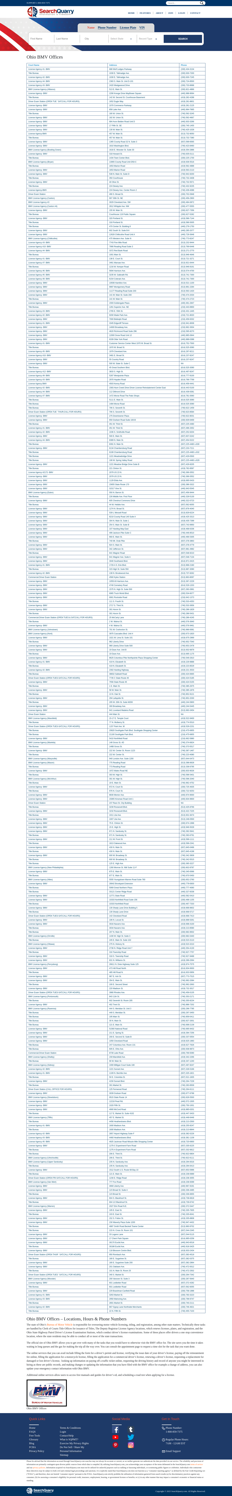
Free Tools (34, 1435)
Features (145, 13)
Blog (31, 1443)
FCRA (32, 1447)
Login (181, 13)
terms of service (196, 1464)
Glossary (33, 1439)
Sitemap (64, 1455)
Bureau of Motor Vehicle (59, 1324)
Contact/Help (67, 1435)
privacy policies (39, 1467)
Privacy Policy (36, 1451)
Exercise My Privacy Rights (74, 1443)
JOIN (170, 13)
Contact (195, 13)
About (159, 13)
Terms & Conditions (70, 1427)
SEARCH (183, 38)
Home (131, 13)
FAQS (32, 1431)
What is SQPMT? (69, 1439)
